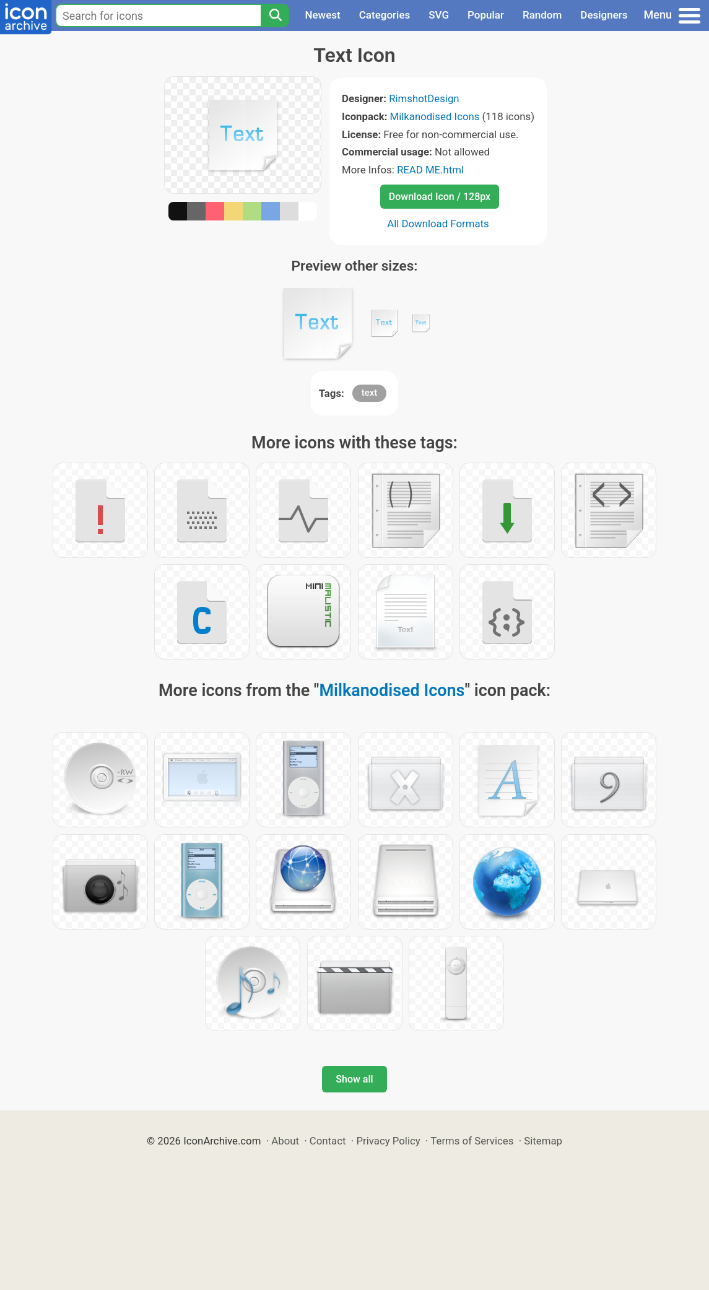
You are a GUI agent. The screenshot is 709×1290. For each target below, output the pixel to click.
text (370, 392)
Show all (354, 1079)
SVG (438, 15)
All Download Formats (438, 223)
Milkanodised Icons (435, 116)
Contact (328, 1141)
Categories (385, 15)
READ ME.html (430, 169)
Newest (322, 15)
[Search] (275, 15)
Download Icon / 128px (439, 197)
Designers (603, 15)
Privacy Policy (388, 1141)
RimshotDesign (424, 98)
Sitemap (543, 1141)
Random (542, 15)
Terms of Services (471, 1141)
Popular (486, 15)
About (285, 1141)
